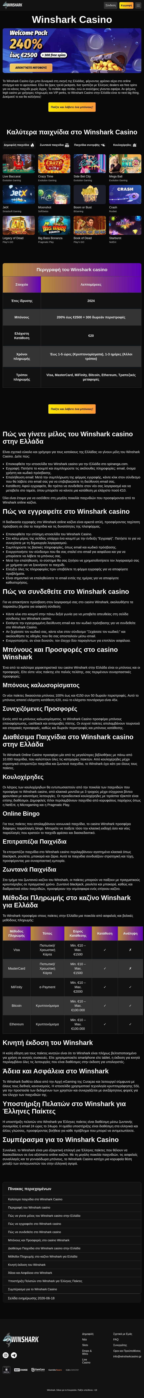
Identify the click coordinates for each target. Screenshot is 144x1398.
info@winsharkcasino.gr (127, 1356)
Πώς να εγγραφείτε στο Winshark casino (34, 1223)
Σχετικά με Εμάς (122, 1334)
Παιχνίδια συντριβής (89, 145)
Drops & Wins (87, 1352)
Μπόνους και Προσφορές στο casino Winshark (38, 1240)
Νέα (84, 1339)
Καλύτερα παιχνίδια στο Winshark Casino (35, 1199)
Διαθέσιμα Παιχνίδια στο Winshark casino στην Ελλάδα (44, 1248)
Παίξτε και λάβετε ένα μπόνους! (72, 107)
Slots (85, 1345)
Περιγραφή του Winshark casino (29, 1207)
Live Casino (86, 1361)
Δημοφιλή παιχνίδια (19, 145)
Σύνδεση (111, 5)
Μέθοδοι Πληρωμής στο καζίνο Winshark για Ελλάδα (42, 1256)
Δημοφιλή (87, 1334)
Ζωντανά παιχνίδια (54, 145)
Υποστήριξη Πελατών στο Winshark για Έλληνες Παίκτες (45, 1281)
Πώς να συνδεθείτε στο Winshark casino (34, 1232)
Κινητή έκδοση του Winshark (27, 1264)
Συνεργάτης (120, 1345)
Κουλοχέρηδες (125, 145)
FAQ (116, 1339)
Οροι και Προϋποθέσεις (127, 1350)
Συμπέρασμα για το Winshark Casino (32, 1289)
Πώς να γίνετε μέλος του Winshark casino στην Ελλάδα (44, 1215)
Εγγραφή (126, 5)
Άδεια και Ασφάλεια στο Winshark (30, 1272)
